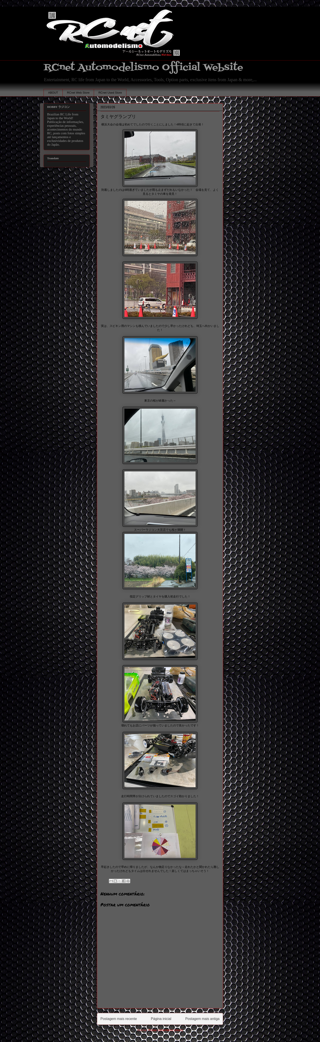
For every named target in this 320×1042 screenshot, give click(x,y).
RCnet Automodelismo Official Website (143, 67)
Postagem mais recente (118, 1019)
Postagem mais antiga (202, 1019)
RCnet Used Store (110, 92)
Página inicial (161, 1019)
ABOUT (53, 92)
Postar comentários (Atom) (165, 1030)
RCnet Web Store (78, 92)
